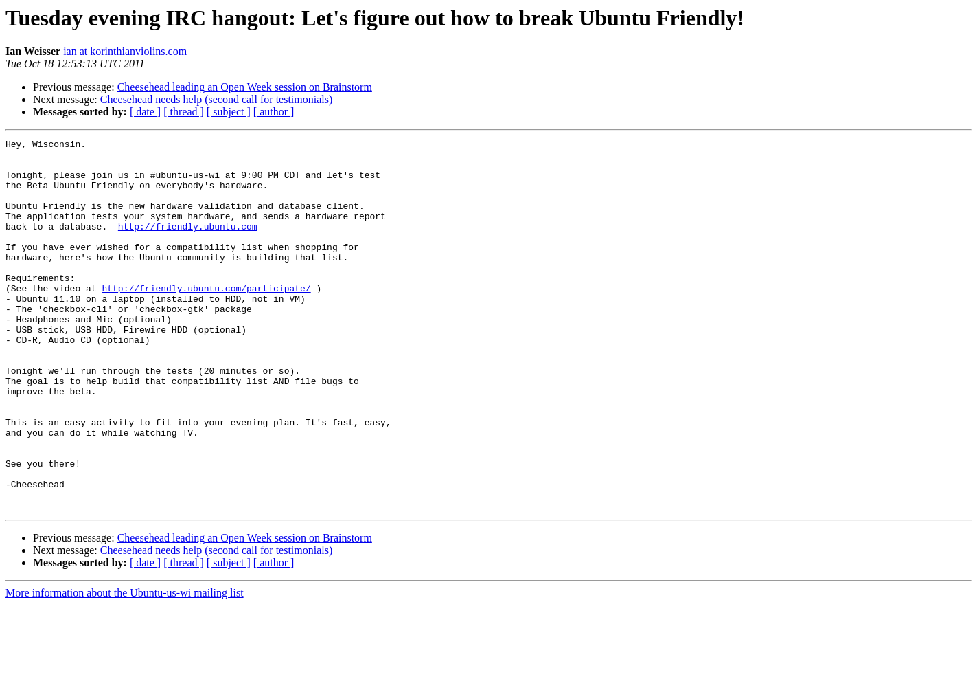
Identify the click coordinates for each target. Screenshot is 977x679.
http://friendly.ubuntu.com (187, 244)
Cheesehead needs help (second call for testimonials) (216, 99)
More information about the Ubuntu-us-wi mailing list (124, 667)
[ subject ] (229, 112)
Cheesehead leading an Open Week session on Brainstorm (244, 87)
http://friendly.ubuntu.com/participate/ (206, 319)
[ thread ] (183, 112)
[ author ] (274, 112)
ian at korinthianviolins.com (125, 51)
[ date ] (145, 112)
